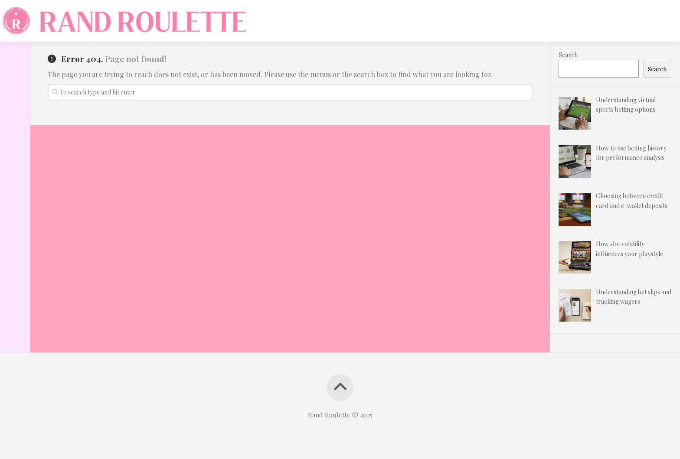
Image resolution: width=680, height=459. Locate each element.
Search (568, 55)
